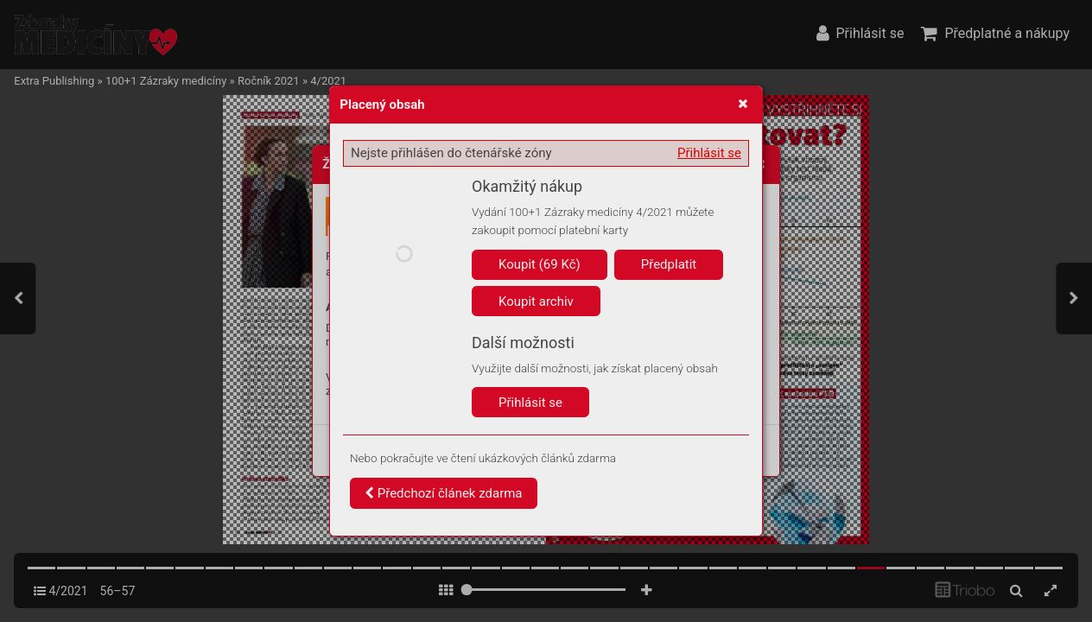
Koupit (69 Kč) (539, 264)
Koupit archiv (536, 301)
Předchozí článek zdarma (444, 493)
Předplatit (669, 264)
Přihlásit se (709, 153)
